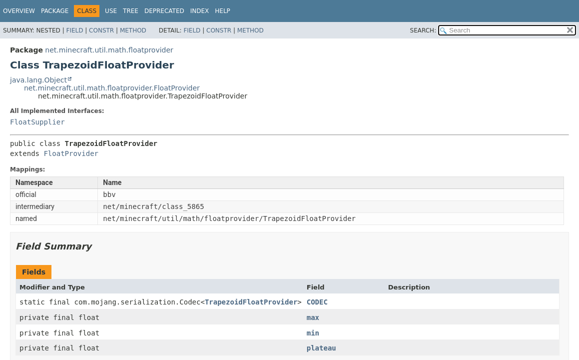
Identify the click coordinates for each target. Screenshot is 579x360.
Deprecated (164, 11)
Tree (130, 11)
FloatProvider (70, 154)
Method (133, 30)
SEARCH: (423, 30)
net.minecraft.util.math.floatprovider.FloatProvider (112, 88)
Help (222, 11)
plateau (321, 348)
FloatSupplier (37, 122)
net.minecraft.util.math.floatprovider (109, 50)
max (313, 318)
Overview (19, 11)
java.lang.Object (38, 80)
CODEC (317, 302)
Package (54, 11)
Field (74, 30)
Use (111, 11)
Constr (101, 30)
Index (199, 11)
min (313, 333)
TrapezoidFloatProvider (251, 302)
